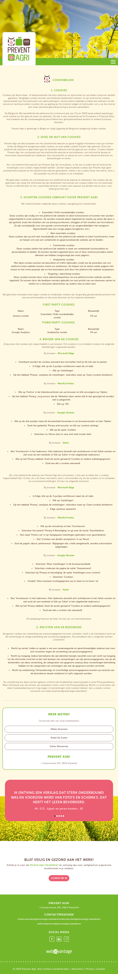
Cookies (100, 969)
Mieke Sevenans (59, 729)
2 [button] (57, 816)
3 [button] (59, 816)
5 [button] (63, 816)
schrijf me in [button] (59, 878)
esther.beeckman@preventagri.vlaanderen (59, 923)
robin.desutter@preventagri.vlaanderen (80, 919)
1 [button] (54, 816)
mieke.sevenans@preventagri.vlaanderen (39, 919)
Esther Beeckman (59, 746)
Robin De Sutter (59, 737)
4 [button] (61, 816)
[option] (59, 800)
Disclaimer (78, 969)
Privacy (90, 969)
